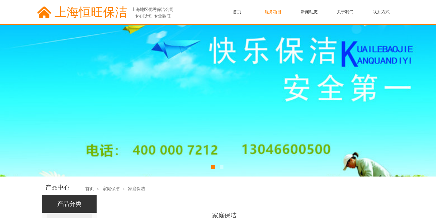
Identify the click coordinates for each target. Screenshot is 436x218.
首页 (89, 189)
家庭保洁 (111, 189)
